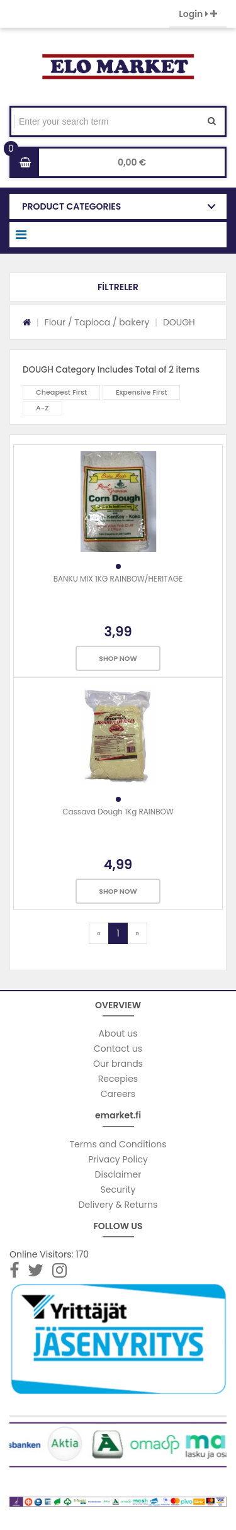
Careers (118, 1094)
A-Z (42, 408)
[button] (118, 287)
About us (118, 1033)
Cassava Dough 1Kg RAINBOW (118, 811)
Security (118, 1189)
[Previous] (99, 933)
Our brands (118, 1063)
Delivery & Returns (118, 1204)
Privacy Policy (118, 1159)
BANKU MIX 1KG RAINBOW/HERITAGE (118, 578)
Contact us (118, 1048)
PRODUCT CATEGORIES (71, 206)
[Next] (137, 933)
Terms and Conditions (118, 1144)
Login (198, 14)
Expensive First (141, 392)
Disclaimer (118, 1174)
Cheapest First (61, 392)
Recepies (118, 1078)
